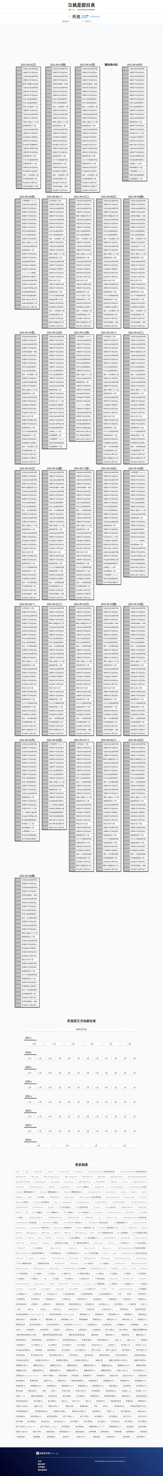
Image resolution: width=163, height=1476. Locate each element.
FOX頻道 (19, 1217)
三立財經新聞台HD (105, 1294)
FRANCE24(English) (36, 1217)
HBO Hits (19, 1233)
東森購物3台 (21, 1386)
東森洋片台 (48, 1380)
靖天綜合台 (45, 1421)
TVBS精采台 (68, 1278)
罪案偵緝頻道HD (22, 1401)
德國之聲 (99, 1360)
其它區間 (84, 17)
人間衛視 (34, 1304)
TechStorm (143, 1278)
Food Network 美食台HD (73, 1222)
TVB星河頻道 (100, 1278)
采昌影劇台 (20, 1416)
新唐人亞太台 (122, 1370)
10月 (50, 1058)
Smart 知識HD (88, 1263)
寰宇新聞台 (20, 1355)
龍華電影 (126, 1437)
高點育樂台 (142, 1426)
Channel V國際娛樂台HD (73, 1192)
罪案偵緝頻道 (141, 1396)
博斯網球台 (142, 1314)
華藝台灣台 (69, 1406)
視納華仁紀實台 (59, 1411)
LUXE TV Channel (141, 1238)
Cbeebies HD (99, 1187)
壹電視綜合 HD (52, 1340)
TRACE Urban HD (39, 1268)
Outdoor (32, 1258)
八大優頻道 (131, 1304)
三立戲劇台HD (21, 1294)
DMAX (30, 1197)
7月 (110, 1043)
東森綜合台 (61, 1380)
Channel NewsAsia (117, 1187)
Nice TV (106, 1253)
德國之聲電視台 (140, 1360)
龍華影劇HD (21, 1437)
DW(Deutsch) (69, 1197)
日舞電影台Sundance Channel (27, 1375)
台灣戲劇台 (134, 1324)
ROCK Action (105, 1258)
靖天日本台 (142, 1416)
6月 (129, 1043)
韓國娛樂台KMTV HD (97, 1426)
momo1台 (32, 1289)
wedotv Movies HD (126, 1289)
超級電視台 (96, 1411)
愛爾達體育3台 (72, 1370)
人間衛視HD (47, 1304)
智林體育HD (87, 1375)
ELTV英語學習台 (82, 1207)
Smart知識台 (104, 1263)
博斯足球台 (20, 1319)
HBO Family (133, 1228)
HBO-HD (57, 1233)
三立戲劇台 (142, 1289)
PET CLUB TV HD (58, 1258)
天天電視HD (67, 1345)
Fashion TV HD (111, 1217)
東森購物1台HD (109, 1380)
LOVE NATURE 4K (109, 1238)
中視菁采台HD (82, 1299)
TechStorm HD (128, 1278)
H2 (123, 1228)
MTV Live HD (98, 1243)
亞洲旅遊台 (112, 1299)
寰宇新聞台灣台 (37, 1355)
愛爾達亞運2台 (39, 1365)
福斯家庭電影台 (110, 1396)
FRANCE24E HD (73, 1217)
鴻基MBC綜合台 (22, 1431)
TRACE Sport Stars (22, 1268)
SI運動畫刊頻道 (43, 1263)
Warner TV (76, 1284)
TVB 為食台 (51, 1273)
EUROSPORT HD (127, 1207)
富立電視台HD (81, 1350)
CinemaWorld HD (94, 1192)
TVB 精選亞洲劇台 (83, 1273)
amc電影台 (113, 1284)
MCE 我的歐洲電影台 (81, 1243)
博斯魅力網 (20, 1324)
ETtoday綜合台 (110, 1207)
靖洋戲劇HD (66, 1426)
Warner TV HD (63, 1284)
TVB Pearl (143, 1268)
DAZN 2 (134, 1192)
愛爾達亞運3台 (56, 1365)
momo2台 (60, 1289)
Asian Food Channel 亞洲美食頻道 (101, 1171)
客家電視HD (52, 1350)
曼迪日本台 (114, 1375)
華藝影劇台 (84, 1406)
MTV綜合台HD (124, 1243)
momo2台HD (74, 1289)
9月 (73, 1043)
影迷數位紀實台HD (42, 1360)
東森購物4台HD (67, 1386)
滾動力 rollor (21, 1396)
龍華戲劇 (36, 1437)
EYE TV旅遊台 (69, 1212)
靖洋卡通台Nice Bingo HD (26, 1426)
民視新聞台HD (111, 1391)
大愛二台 (118, 1340)
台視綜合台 (69, 1329)
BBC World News (117, 1177)
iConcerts (19, 1289)
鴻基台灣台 (37, 1431)
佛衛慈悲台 (60, 1304)
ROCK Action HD (90, 1258)
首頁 (40, 1461)
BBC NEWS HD (88, 1177)
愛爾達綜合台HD (124, 1365)
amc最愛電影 (99, 1284)
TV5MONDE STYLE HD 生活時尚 (74, 1268)
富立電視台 (66, 1350)
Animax (51, 1171)
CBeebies (113, 1182)
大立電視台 (52, 1345)
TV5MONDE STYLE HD (98, 1268)
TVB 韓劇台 (20, 1278)
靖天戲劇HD (99, 1416)
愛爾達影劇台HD (89, 1365)
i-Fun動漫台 (142, 1284)
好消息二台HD (141, 1345)
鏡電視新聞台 (52, 1416)
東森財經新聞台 (77, 1380)
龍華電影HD (141, 1437)
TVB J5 (133, 1268)
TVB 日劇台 (37, 1273)
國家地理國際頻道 (140, 1329)
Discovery (143, 1197)
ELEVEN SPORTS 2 (119, 1202)
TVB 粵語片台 (66, 1273)
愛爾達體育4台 (90, 1370)
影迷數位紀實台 (23, 1360)
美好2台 (88, 1401)
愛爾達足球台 (21, 1370)
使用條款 (41, 1467)
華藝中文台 (38, 1406)
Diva (55, 1202)
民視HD (54, 1391)
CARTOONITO (100, 1182)
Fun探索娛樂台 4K (121, 1222)
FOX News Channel (114, 1212)
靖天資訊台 (115, 1421)
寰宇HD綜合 (96, 1350)
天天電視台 (81, 1345)
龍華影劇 (143, 1431)
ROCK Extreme (141, 1258)
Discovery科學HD (22, 1202)
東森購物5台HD (98, 1386)
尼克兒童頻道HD (121, 1355)
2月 (125, 1058)
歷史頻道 (19, 1391)
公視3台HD (57, 1309)
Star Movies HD (120, 1263)
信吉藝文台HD (104, 1304)
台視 (145, 1324)
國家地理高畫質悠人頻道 (27, 1335)
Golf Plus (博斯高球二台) (85, 1228)
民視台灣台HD (81, 1391)
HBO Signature (31, 1233)
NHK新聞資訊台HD (73, 1253)
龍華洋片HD (81, 1437)
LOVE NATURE (125, 1238)
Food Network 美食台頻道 (98, 1222)
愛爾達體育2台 (55, 1370)
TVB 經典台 (99, 1273)
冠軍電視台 (124, 1309)
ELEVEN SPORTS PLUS (139, 1202)
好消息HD (112, 1345)
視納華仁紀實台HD (79, 1411)
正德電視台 (126, 1386)
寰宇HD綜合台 (111, 1350)
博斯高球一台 (111, 1319)
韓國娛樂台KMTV (115, 1426)
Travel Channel (39, 1284)
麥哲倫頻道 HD (65, 1431)
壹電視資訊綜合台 (70, 1340)
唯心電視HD (110, 1329)
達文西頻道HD (126, 1411)
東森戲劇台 (20, 1380)
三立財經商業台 (69, 1294)
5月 (97, 1058)
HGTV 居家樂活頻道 (105, 1233)
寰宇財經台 (88, 1355)
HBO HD (144, 1228)
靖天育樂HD (75, 1421)
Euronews (98, 1212)
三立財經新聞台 (86, 1294)
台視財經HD (83, 1329)
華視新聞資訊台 (41, 1411)
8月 (91, 1043)
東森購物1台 (93, 1380)
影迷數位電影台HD (82, 1360)
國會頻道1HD (110, 1335)
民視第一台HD (141, 1391)
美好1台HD (76, 1401)
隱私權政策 (42, 1470)
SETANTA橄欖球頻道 (24, 1263)
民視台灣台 (66, 1391)
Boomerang (68, 1182)
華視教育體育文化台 (138, 1406)
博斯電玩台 (97, 1319)
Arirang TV (79, 1171)
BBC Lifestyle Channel (52, 1177)
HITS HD (31, 1238)
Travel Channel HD (22, 1284)
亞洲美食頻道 (21, 1304)
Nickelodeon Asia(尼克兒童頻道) (134, 1253)
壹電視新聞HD (21, 1340)
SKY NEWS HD (59, 1263)
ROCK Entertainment (123, 1258)
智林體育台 (101, 1375)
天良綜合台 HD (97, 1345)
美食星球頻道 (115, 1401)
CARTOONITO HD (84, 1182)
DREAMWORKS (54, 1197)
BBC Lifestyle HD (71, 1177)
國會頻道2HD (141, 1335)
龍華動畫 (118, 1431)
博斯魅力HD (142, 1319)
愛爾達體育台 (106, 1370)
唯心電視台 (123, 1329)
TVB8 (45, 1278)
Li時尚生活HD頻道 (61, 1243)
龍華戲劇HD (51, 1437)
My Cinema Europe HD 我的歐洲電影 (132, 1248)
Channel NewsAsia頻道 (138, 1187)
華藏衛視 (129, 1401)
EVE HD (18, 1212)
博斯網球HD (129, 1314)
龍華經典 (96, 1437)
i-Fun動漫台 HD (128, 1284)
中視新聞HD (142, 1294)
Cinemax (123, 1192)
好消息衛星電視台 (23, 1350)
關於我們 (41, 1464)
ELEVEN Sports (38, 1207)
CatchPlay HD (65, 1187)
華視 (96, 1406)
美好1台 (64, 1401)
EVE (26, 1212)
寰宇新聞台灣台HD (56, 1355)
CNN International (36, 1187)
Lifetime (46, 1243)
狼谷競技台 (52, 1396)
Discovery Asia (129, 1197)
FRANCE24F (89, 1217)
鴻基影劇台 (50, 1431)
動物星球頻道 (140, 1309)
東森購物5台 (83, 1386)
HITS (39, 1238)
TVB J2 (124, 1268)
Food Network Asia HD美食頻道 (135, 1217)
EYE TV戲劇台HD (53, 1212)
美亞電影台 (52, 1401)
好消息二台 (125, 1345)
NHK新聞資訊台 (55, 1253)
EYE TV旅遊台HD (84, 1212)
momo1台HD (46, 1289)
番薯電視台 (94, 1396)
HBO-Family (45, 1233)
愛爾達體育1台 (38, 1370)
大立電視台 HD (37, 1345)
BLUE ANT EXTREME (23, 1182)
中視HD (129, 1294)
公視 (18, 1309)
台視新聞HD (31, 1329)
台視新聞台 (44, 1329)
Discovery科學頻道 (41, 1202)
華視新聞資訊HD (23, 1411)
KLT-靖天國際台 (74, 1238)
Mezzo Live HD (89, 1248)
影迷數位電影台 (62, 1360)
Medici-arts (73, 1248)
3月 (115, 1058)
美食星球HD (101, 1401)
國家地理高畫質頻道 (77, 1335)
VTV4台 (51, 1284)
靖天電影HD (129, 1421)
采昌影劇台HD (36, 1416)
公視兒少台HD (73, 1309)
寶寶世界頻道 (104, 1355)
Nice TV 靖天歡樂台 (91, 1253)
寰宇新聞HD (126, 1350)
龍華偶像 (92, 1431)
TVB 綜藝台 (113, 1273)
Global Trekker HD (140, 1222)
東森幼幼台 (142, 1375)
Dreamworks (67, 1202)
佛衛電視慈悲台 (75, 1304)
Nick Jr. (115, 1253)
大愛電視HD (21, 1345)
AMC (18, 1171)
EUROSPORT (142, 1207)
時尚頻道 (75, 1375)
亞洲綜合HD (127, 1299)
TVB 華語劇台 (142, 1273)
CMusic (125, 1182)
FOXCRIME (143, 1212)
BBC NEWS (102, 1177)
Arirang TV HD (64, 1171)
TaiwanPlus (114, 1278)
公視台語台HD (107, 1309)
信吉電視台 (118, 1304)
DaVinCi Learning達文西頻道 (90, 1197)
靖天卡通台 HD (69, 1416)
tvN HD (104, 1289)
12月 (34, 1043)
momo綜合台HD (90, 1289)
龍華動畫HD (131, 1431)
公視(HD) (143, 1304)
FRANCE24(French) (55, 1217)
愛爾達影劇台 (72, 1365)
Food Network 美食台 (50, 1222)
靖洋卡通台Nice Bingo (48, 1426)
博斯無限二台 (84, 1314)
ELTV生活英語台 (65, 1207)
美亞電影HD (38, 1401)
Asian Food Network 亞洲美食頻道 (133, 1171)
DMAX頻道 (40, 1197)
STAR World (74, 1263)
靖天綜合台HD (60, 1421)
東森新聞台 (34, 1380)
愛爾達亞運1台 (22, 1365)
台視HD (19, 1329)
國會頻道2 (126, 1335)
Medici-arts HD (55, 1248)
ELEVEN (51, 1207)
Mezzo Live (106, 1248)
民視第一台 (126, 1391)
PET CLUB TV (74, 1258)
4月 (106, 1058)
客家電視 (38, 1350)
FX (100, 1217)
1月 (134, 1058)
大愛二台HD (131, 1340)
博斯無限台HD (114, 1314)
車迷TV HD (111, 1411)
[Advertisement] (81, 41)
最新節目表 (81, 1029)
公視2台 (30, 1309)
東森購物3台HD (36, 1386)
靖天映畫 (19, 1421)
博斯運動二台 (50, 1319)
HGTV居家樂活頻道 (139, 1233)
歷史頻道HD (33, 1391)
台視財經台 (96, 1329)
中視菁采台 (66, 1299)
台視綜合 (56, 1329)
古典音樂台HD (92, 1324)
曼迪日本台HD (128, 1375)
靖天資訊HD (102, 1421)
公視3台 (43, 1309)
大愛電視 (143, 1340)
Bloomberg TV (40, 1182)
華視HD (106, 1406)
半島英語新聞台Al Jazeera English (62, 1314)
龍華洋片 (66, 1437)
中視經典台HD (51, 1299)
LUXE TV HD (20, 1243)
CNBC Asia (20, 1187)
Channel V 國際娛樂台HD (25, 1192)
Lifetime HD (33, 1243)
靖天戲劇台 (113, 1416)
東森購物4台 (52, 1386)
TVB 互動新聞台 (22, 1273)
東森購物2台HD (141, 1380)
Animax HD (38, 1171)
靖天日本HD (128, 1416)
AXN (26, 1171)
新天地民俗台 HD (140, 1370)
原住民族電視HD (35, 1324)
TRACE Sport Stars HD (139, 1263)
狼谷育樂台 (66, 1396)
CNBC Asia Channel (140, 1182)
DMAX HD (19, 1197)
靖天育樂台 (88, 1421)
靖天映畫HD (32, 1421)
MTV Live (111, 1243)
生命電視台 (80, 1396)
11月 (54, 1043)
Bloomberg (55, 1182)
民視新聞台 (96, 1391)
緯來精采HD (126, 1396)
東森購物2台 (125, 1380)
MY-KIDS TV (21, 1248)
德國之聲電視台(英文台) (118, 1360)
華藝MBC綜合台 (22, 1406)
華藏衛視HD (142, 1401)
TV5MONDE (114, 1268)
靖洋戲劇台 (79, 1426)
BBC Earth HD (21, 1177)
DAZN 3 (144, 1192)
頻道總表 (130, 1426)
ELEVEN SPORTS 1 (101, 1202)
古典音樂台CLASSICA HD (73, 1324)
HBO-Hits (67, 1233)
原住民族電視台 (53, 1324)
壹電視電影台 (87, 1340)
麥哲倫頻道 (80, 1431)
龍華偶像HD (105, 1431)
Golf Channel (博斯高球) (40, 1228)
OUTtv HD (19, 1258)
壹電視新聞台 (36, 1340)
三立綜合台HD (52, 1294)
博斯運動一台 (35, 1319)
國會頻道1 (95, 1335)
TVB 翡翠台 (127, 1273)
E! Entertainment (83, 1202)
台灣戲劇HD (121, 1324)
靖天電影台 (142, 1421)
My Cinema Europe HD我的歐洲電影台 (30, 1253)
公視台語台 (90, 1309)
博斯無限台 (99, 1314)
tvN (112, 1289)
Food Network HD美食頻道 (26, 1222)
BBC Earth (35, 1177)
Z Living (87, 1284)
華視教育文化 (119, 1406)
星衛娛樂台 (63, 1375)
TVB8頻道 (55, 1278)
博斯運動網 (83, 1319)
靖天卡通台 (84, 1416)
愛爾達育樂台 (141, 1365)
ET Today (96, 1207)
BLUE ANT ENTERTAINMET (137, 1177)
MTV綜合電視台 (141, 1243)
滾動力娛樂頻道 (37, 1396)
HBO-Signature (80, 1233)
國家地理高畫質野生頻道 (53, 1335)
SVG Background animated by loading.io (110, 1461)
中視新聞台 (20, 1299)
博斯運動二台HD (67, 1319)
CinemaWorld (110, 1192)
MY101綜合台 (38, 1248)
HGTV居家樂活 (122, 1233)
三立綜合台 (36, 1294)
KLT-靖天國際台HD (92, 1238)
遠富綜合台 (142, 1411)
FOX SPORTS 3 (130, 1212)
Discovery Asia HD (112, 1197)
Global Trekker (21, 1228)
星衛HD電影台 (48, 1375)
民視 (44, 1391)
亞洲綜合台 (142, 1299)
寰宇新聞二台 (141, 1350)
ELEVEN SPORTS (22, 1207)
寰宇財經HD (74, 1355)
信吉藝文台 (90, 1304)
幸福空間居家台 (140, 1355)
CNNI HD (52, 1187)
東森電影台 (113, 1386)
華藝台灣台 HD (54, 1406)
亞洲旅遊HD (98, 1299)
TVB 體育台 (34, 1278)
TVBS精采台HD (84, 1278)
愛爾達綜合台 (107, 1365)
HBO (92, 1233)
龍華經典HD (111, 1437)
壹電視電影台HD (103, 1340)
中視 (120, 1294)
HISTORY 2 (19, 1238)
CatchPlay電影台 (82, 1187)
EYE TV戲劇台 (37, 1212)
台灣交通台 (107, 1324)
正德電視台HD (141, 1386)
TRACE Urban (54, 1268)
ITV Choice (60, 1238)
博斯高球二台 (127, 1319)
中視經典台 (35, 1299)
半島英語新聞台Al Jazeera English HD (30, 1314)
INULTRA (49, 1238)
